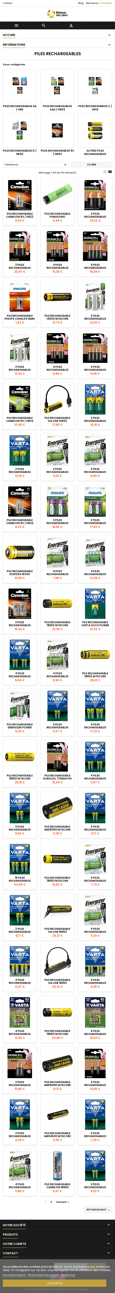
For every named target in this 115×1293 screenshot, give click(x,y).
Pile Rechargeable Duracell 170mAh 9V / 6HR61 (57, 778)
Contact (7, 3)
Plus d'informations (14, 1275)
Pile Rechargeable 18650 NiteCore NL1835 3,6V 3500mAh (20, 778)
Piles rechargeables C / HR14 (95, 107)
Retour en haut (98, 1209)
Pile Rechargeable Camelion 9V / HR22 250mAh (19, 217)
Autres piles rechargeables (95, 152)
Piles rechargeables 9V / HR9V (57, 152)
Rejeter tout (68, 1275)
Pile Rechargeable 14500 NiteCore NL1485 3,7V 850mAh (57, 319)
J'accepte (55, 1283)
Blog (80, 3)
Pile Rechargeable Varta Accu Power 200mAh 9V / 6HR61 (95, 625)
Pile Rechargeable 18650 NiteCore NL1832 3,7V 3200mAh (95, 676)
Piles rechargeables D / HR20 (20, 152)
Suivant (63, 1202)
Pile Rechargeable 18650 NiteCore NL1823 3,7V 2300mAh (57, 881)
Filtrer (91, 164)
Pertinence (36, 165)
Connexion (105, 3)
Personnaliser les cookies (44, 1275)
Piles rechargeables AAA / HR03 (57, 107)
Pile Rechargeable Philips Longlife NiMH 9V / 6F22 (20, 319)
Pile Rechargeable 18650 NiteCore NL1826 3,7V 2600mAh (57, 625)
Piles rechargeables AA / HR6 (20, 107)
